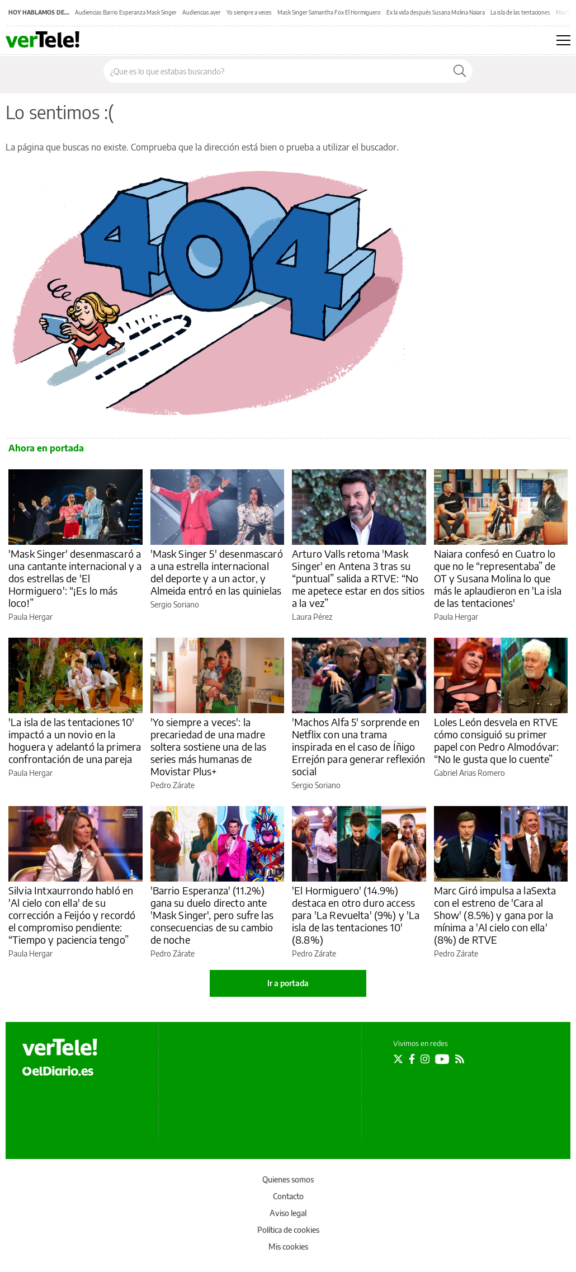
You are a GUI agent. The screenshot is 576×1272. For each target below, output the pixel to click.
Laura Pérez (312, 616)
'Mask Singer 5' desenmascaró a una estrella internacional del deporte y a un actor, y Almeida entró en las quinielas (216, 572)
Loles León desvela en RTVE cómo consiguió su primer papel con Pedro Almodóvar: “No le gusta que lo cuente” (496, 740)
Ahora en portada (46, 448)
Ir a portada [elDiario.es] (288, 983)
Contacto (288, 1196)
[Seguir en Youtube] (442, 1059)
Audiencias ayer (201, 12)
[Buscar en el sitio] (275, 71)
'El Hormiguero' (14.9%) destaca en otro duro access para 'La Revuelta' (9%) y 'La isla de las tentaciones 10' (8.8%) (355, 915)
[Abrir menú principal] (563, 40)
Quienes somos (288, 1179)
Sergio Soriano (174, 604)
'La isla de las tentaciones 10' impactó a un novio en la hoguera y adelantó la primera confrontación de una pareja (74, 740)
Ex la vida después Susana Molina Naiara (435, 12)
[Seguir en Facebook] (412, 1059)
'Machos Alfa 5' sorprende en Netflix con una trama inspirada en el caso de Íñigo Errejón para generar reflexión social (359, 746)
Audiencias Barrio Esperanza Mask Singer (126, 12)
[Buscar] (460, 71)
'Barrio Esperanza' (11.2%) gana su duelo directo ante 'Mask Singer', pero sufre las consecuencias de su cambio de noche (211, 915)
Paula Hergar (30, 616)
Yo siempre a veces (249, 12)
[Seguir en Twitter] (398, 1059)
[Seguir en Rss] (459, 1059)
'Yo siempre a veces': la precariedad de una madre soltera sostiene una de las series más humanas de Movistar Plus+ (208, 746)
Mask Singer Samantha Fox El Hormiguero (329, 12)
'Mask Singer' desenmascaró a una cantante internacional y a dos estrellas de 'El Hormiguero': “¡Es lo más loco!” (75, 578)
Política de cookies (288, 1230)
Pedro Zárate (172, 785)
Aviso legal (288, 1213)
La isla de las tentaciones (520, 12)
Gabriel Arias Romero (469, 773)
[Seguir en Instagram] (425, 1059)
